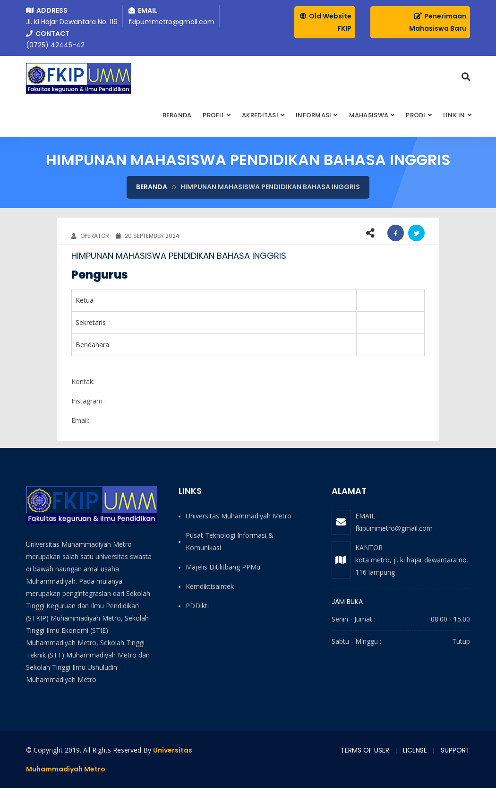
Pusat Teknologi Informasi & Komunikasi (230, 541)
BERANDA (177, 115)
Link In (454, 115)
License (415, 750)
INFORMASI (313, 115)
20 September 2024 (148, 236)
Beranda (151, 187)
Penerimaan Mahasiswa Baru (437, 22)
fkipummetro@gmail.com (394, 528)
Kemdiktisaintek (210, 586)
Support (455, 750)
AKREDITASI (260, 115)
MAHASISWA (368, 115)
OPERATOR (90, 236)
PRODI (415, 115)
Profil (213, 115)
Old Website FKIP (325, 22)
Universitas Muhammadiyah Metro (238, 515)
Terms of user (365, 750)
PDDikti (197, 605)
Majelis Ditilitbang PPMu (223, 566)
